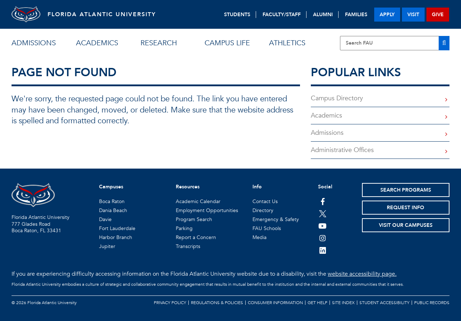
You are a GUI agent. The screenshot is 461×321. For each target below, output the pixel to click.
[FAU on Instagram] (322, 238)
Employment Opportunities (207, 210)
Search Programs (405, 190)
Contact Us (265, 201)
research (158, 43)
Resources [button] (188, 186)
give (438, 14)
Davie (105, 219)
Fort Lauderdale (117, 228)
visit (413, 14)
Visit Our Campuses (406, 225)
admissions (34, 43)
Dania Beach (113, 210)
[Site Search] (394, 43)
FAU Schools (266, 228)
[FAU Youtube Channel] (322, 225)
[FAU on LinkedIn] (322, 250)
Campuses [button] (111, 186)
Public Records (431, 303)
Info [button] (257, 186)
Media (259, 237)
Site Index (343, 303)
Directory (262, 210)
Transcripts (188, 246)
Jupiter (107, 246)
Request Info (405, 207)
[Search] (444, 43)
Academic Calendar (198, 201)
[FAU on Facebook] (322, 201)
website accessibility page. (362, 274)
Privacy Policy (170, 303)
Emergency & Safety (275, 219)
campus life (227, 43)
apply (387, 14)
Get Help (317, 303)
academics (97, 43)
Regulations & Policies (217, 303)
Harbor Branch (115, 237)
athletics (287, 43)
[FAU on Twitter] (322, 213)
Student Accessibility (384, 303)
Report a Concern (196, 237)
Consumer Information (275, 303)
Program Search (194, 219)
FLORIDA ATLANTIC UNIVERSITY (102, 14)
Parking (184, 228)
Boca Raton (112, 201)
